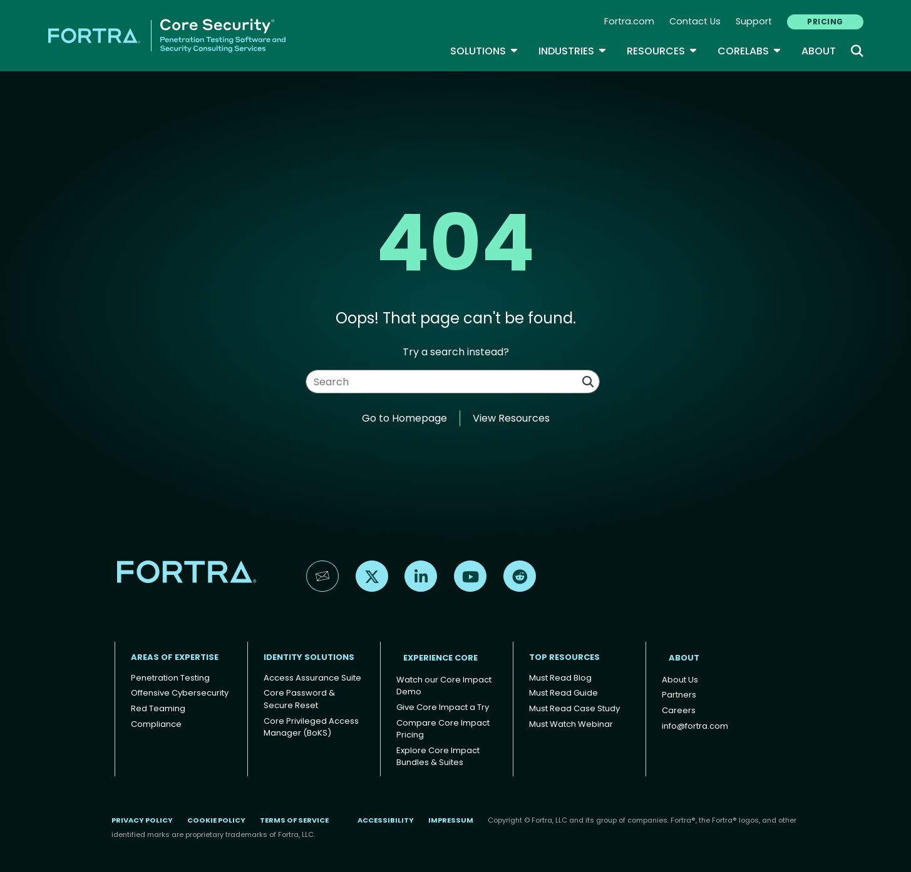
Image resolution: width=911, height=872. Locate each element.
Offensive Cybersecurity (180, 693)
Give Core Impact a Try (442, 707)
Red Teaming (158, 708)
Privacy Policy (142, 820)
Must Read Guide (563, 693)
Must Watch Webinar (571, 724)
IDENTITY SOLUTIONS (309, 657)
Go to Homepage (404, 418)
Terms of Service (294, 820)
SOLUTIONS (484, 51)
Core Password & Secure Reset (299, 699)
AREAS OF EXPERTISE (175, 657)
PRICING (825, 21)
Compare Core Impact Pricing (443, 729)
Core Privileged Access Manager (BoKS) (311, 727)
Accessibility (386, 820)
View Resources (511, 418)
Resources (662, 51)
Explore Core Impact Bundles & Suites (438, 756)
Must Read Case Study (574, 708)
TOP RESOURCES (564, 657)
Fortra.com (629, 21)
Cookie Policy (216, 820)
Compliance (156, 724)
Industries (572, 51)
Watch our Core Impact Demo (444, 686)
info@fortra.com (695, 726)
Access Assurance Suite (312, 678)
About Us (680, 680)
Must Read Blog (560, 678)
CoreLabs (749, 51)
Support (754, 21)
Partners (679, 695)
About (818, 51)
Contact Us (695, 21)
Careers (679, 710)
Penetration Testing (170, 678)
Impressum (450, 820)
